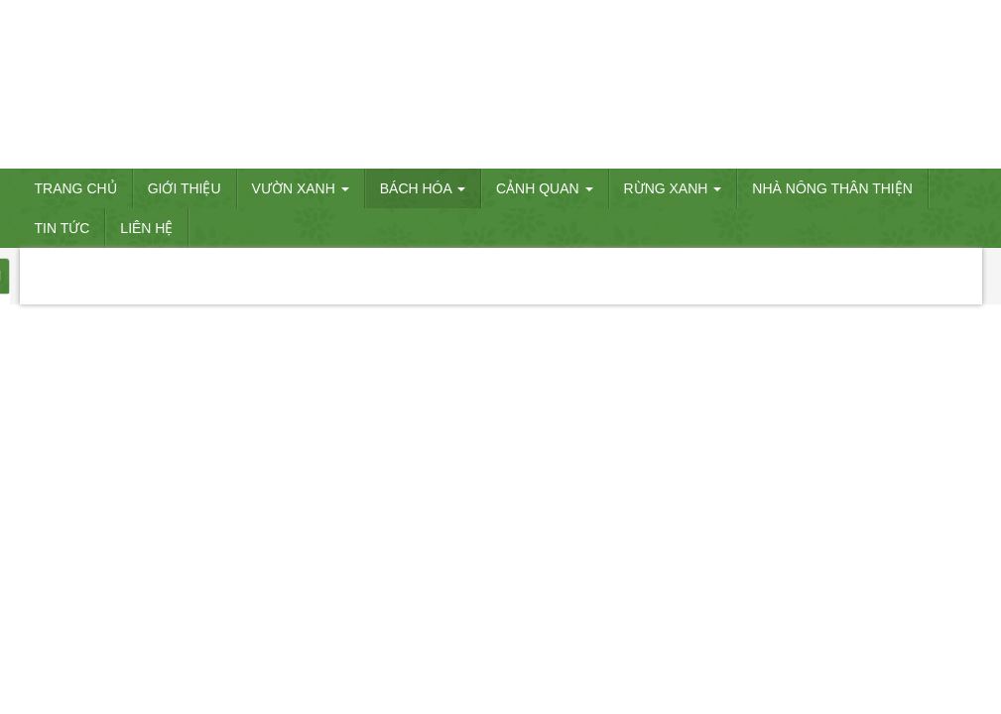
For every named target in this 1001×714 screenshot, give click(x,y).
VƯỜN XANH (300, 188)
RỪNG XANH (673, 188)
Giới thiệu (184, 188)
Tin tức (62, 228)
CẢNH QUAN (544, 188)
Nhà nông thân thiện (832, 188)
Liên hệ (146, 228)
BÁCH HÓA (422, 188)
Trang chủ (76, 188)
